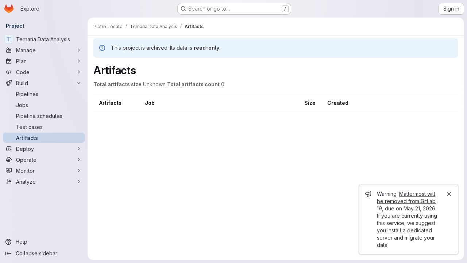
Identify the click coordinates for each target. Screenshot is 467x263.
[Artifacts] (44, 138)
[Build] (44, 83)
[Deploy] (44, 149)
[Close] (449, 194)
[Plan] (44, 61)
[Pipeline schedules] (44, 116)
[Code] (44, 72)
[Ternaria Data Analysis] (44, 39)
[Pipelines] (44, 94)
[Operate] (44, 160)
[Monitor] (44, 170)
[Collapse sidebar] (44, 253)
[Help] (44, 242)
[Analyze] (44, 181)
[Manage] (44, 50)
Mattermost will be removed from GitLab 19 (406, 201)
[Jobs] (44, 105)
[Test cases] (44, 127)
